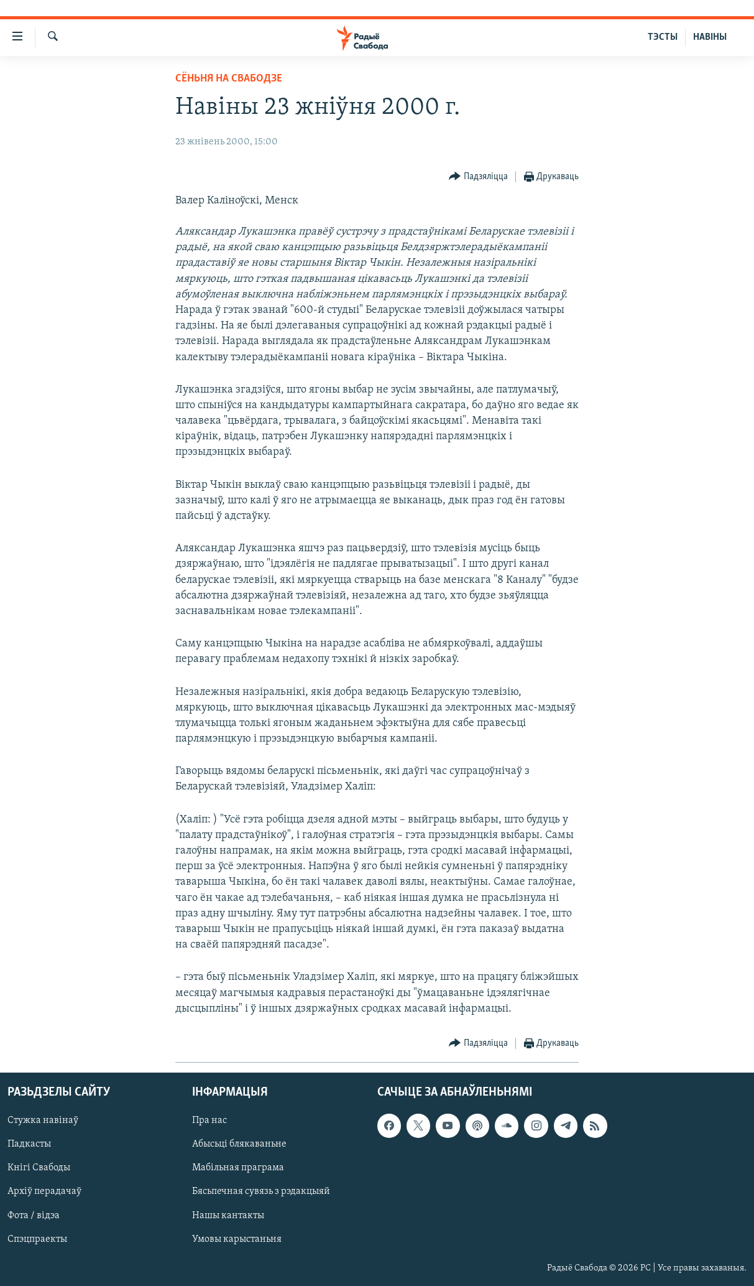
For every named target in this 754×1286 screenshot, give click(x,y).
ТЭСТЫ (663, 37)
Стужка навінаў (42, 1120)
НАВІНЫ (710, 37)
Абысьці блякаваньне (239, 1144)
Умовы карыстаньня (237, 1239)
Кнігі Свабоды (38, 1168)
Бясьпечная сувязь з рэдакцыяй (261, 1191)
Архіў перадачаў (44, 1191)
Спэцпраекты (37, 1239)
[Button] (478, 177)
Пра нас (209, 1120)
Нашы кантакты (228, 1216)
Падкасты (29, 1144)
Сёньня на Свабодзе (228, 79)
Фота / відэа (33, 1216)
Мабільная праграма (238, 1168)
